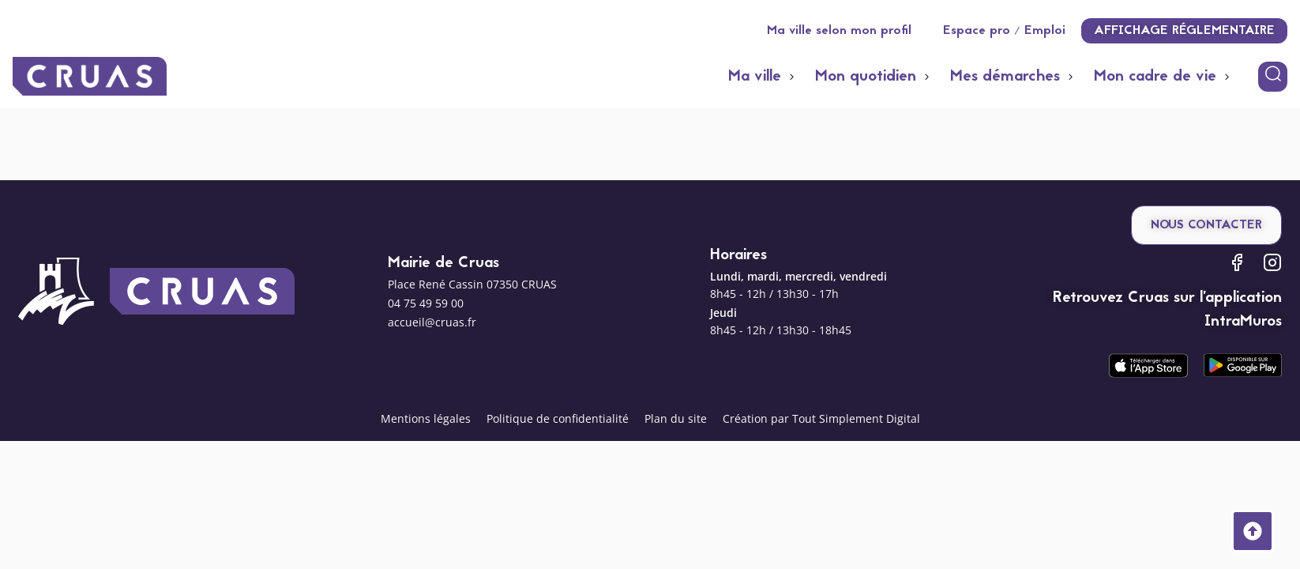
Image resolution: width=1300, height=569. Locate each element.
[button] (763, 77)
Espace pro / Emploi (1004, 30)
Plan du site (675, 418)
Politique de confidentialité (558, 418)
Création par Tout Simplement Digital (821, 418)
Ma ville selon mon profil (839, 30)
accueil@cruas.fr (432, 322)
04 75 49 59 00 (426, 303)
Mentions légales (426, 418)
